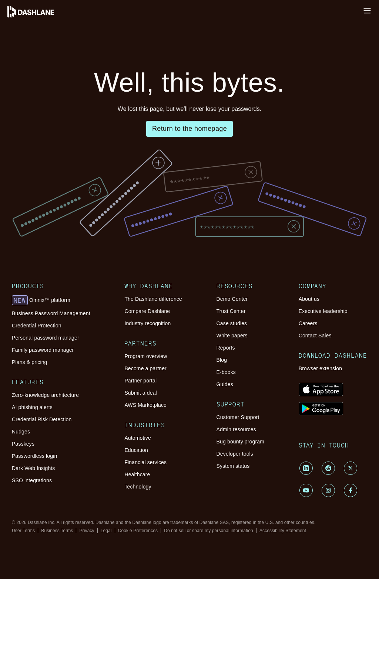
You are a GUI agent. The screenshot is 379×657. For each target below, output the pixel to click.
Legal (106, 608)
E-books (226, 412)
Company (313, 320)
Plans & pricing (29, 403)
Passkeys (23, 504)
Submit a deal (140, 453)
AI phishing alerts (32, 467)
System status (233, 526)
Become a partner (145, 429)
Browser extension (320, 429)
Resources (235, 320)
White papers (232, 376)
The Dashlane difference (153, 339)
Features (28, 436)
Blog (222, 400)
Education (136, 530)
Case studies (232, 364)
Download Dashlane (333, 409)
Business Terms (57, 608)
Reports (226, 388)
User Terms (23, 608)
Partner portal (140, 441)
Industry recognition (147, 364)
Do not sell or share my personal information (208, 608)
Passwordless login (34, 516)
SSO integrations (32, 541)
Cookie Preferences (138, 608)
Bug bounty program (240, 502)
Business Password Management (51, 354)
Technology (137, 566)
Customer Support (238, 477)
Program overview (145, 416)
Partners (140, 397)
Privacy (86, 608)
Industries (144, 499)
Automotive (137, 518)
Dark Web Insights (33, 528)
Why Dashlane (148, 320)
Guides (225, 425)
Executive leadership (323, 351)
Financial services (145, 542)
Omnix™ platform (41, 341)
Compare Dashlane (147, 351)
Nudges (21, 492)
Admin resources (236, 490)
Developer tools (235, 514)
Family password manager (43, 391)
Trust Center (231, 351)
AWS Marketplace (145, 465)
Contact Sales (315, 376)
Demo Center (232, 339)
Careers (308, 364)
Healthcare (137, 554)
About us (309, 339)
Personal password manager (45, 378)
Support (231, 458)
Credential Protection (36, 366)
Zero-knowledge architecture (45, 455)
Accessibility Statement (282, 608)
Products (28, 320)
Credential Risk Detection (41, 480)
